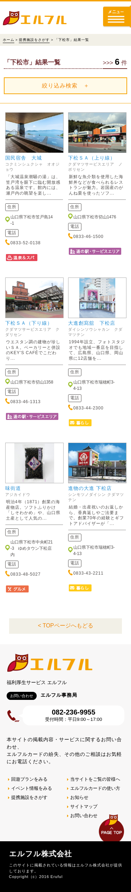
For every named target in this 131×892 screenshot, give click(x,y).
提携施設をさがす (34, 40)
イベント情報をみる (31, 788)
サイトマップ (83, 806)
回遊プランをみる (29, 779)
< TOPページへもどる (65, 625)
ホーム (8, 40)
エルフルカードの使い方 (95, 788)
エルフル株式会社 (40, 854)
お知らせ (79, 797)
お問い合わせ (83, 815)
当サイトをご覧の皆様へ (95, 779)
